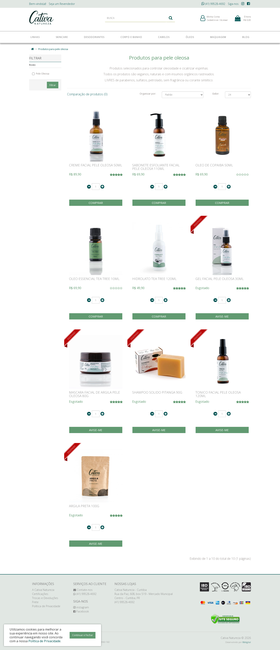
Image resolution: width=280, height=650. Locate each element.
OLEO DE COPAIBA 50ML (214, 165)
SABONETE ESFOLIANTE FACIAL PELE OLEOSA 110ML (156, 167)
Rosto (32, 65)
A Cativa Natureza (43, 590)
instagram (81, 607)
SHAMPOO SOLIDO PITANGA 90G (157, 392)
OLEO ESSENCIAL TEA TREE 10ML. (94, 278)
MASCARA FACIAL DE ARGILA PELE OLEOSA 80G (94, 394)
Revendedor (62, 4)
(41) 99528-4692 (213, 4)
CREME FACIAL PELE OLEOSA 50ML (95, 165)
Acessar (224, 21)
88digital (246, 642)
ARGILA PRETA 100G (84, 506)
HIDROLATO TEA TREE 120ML (154, 278)
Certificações (40, 594)
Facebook (81, 611)
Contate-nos (83, 590)
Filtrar (52, 85)
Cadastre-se (212, 21)
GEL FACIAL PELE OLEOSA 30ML (219, 278)
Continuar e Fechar (82, 635)
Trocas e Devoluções (45, 598)
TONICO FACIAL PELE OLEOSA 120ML (218, 394)
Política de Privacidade (46, 606)
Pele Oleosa (40, 73)
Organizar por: (148, 93)
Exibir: (216, 93)
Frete (35, 602)
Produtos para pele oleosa (53, 49)
